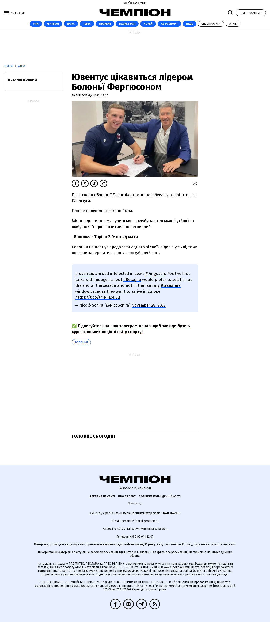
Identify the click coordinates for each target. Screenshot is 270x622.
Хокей (148, 23)
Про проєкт (127, 496)
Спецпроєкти (210, 23)
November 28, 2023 (149, 305)
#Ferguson (155, 273)
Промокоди (135, 503)
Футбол (53, 23)
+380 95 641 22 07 (142, 536)
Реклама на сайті (102, 496)
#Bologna (132, 279)
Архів (233, 23)
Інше (189, 23)
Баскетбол (127, 23)
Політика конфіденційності (160, 496)
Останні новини (22, 80)
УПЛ (36, 23)
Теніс (87, 23)
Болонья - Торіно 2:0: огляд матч (106, 236)
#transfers (171, 285)
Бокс (71, 23)
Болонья (81, 342)
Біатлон (105, 23)
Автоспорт (169, 23)
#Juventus (84, 273)
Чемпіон (9, 66)
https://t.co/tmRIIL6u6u (97, 297)
